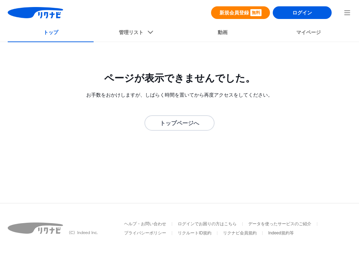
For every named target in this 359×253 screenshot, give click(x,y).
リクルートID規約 (194, 233)
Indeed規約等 (281, 233)
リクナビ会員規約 (240, 233)
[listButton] (137, 33)
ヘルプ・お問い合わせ (145, 223)
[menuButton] (347, 12)
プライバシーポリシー (145, 233)
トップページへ (179, 123)
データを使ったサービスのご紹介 (279, 223)
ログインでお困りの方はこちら (207, 223)
